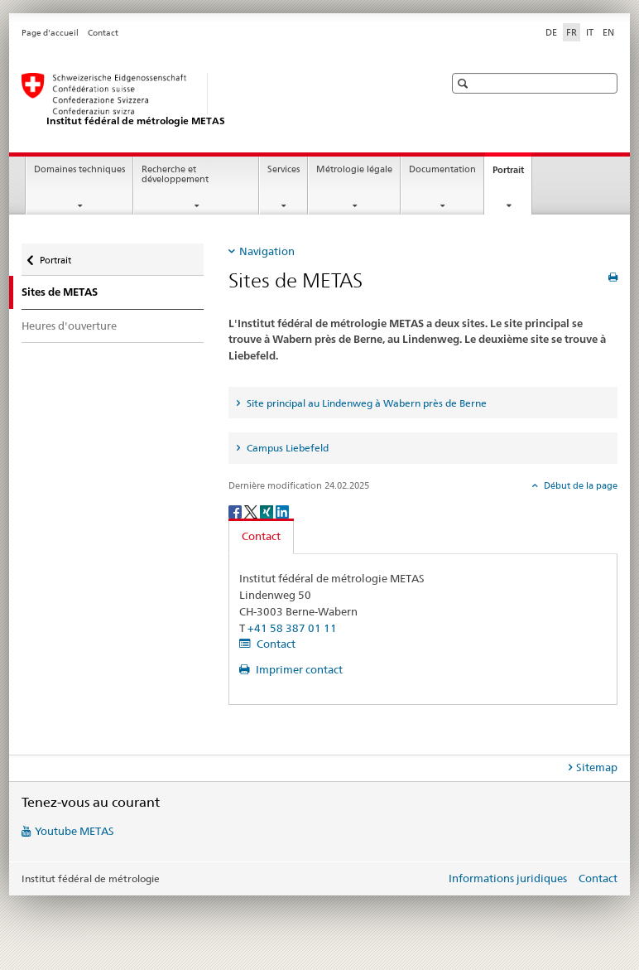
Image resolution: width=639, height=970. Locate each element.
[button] (464, 83)
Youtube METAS (74, 830)
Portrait (511, 174)
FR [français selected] (571, 32)
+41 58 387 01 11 (292, 628)
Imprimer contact (298, 669)
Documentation (442, 169)
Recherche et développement (175, 175)
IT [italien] (589, 32)
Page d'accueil (50, 32)
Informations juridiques (508, 878)
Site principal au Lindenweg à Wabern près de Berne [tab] (365, 403)
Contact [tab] (261, 536)
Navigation (267, 251)
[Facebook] (236, 510)
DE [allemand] (551, 32)
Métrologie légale (354, 169)
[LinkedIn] (282, 510)
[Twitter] (252, 510)
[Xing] (268, 510)
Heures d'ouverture (69, 325)
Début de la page (579, 485)
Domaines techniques (79, 169)
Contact (103, 32)
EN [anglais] (608, 32)
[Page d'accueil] (216, 100)
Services (283, 169)
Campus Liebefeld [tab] (286, 448)
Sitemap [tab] (596, 767)
